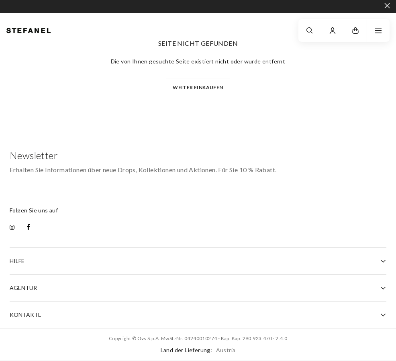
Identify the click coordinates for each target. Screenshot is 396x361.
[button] (355, 30)
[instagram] (12, 227)
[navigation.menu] (378, 30)
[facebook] (28, 227)
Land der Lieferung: (198, 350)
